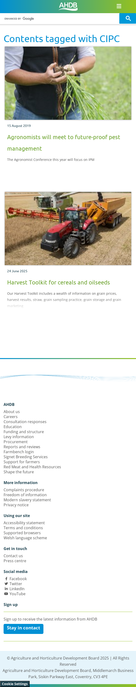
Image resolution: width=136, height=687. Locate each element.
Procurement (16, 441)
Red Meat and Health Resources (32, 466)
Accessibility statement (24, 522)
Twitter (16, 583)
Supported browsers (22, 532)
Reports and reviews (22, 446)
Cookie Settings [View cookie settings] (15, 684)
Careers (11, 416)
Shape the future (19, 471)
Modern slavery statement (27, 499)
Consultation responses (25, 421)
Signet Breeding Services (26, 456)
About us (12, 411)
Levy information (19, 436)
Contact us (13, 555)
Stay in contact (23, 628)
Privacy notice (16, 504)
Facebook (18, 578)
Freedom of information (25, 494)
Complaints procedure (24, 489)
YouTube (18, 593)
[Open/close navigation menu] (119, 6)
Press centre (15, 560)
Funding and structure (24, 431)
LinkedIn (17, 588)
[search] (60, 19)
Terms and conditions (23, 527)
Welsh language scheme (25, 537)
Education (13, 426)
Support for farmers (22, 461)
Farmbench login (19, 451)
